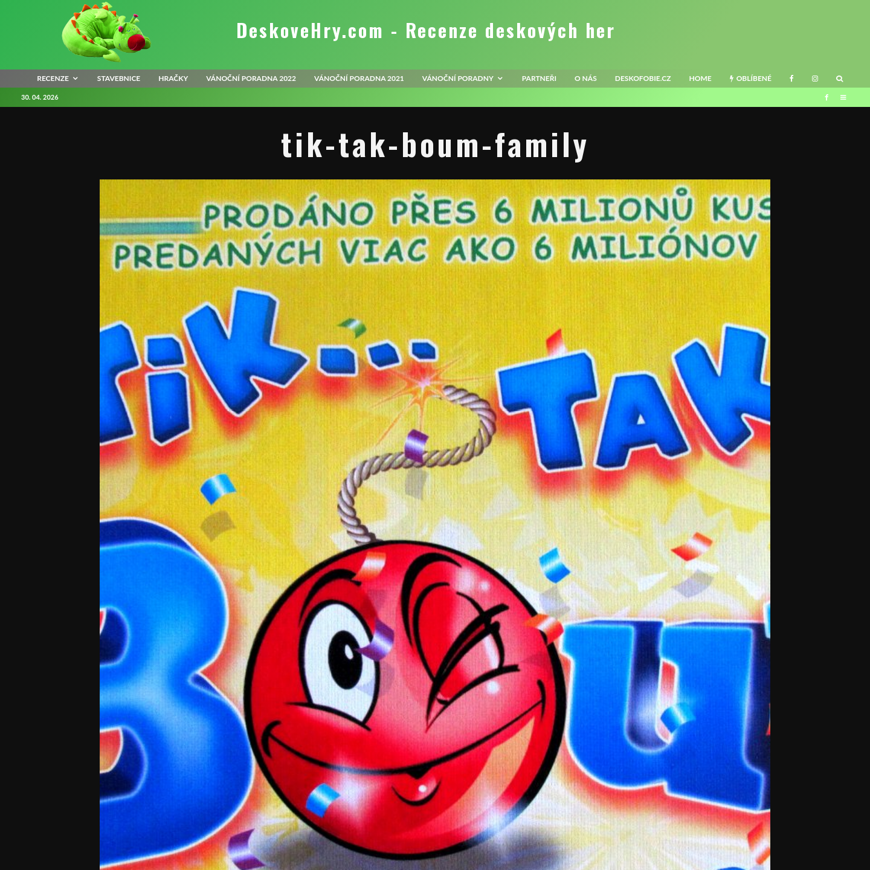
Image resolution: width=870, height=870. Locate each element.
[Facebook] (792, 78)
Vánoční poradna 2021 (359, 78)
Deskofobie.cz (643, 78)
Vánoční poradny (458, 78)
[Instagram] (815, 78)
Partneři (539, 78)
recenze (53, 78)
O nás (586, 78)
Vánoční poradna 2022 (251, 78)
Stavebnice (118, 78)
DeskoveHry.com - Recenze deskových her (426, 30)
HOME (700, 78)
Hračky (173, 78)
